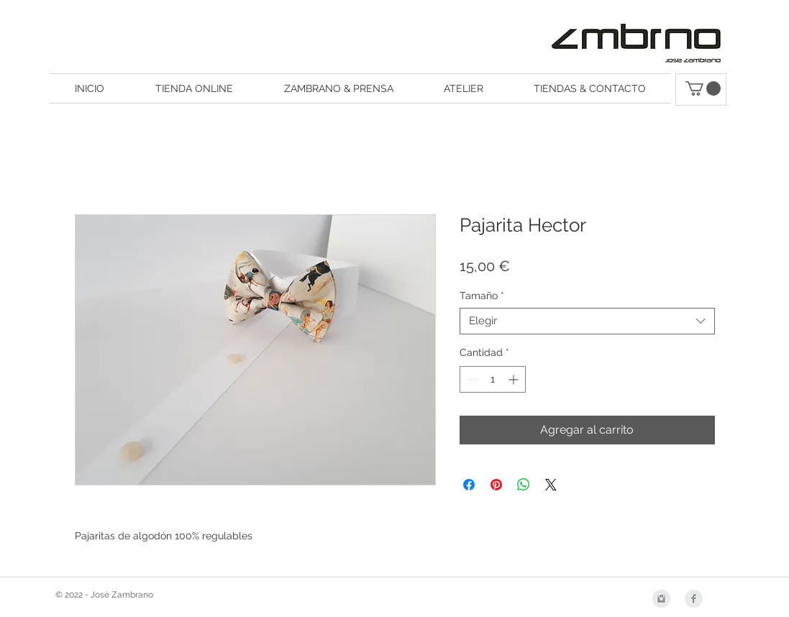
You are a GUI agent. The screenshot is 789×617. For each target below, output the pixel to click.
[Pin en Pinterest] (496, 484)
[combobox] (587, 321)
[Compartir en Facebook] (469, 484)
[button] (703, 88)
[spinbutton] (493, 379)
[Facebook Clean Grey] (694, 599)
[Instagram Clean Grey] (661, 599)
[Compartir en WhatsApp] (523, 484)
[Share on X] (551, 484)
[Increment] (515, 379)
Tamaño (482, 295)
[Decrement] (471, 379)
